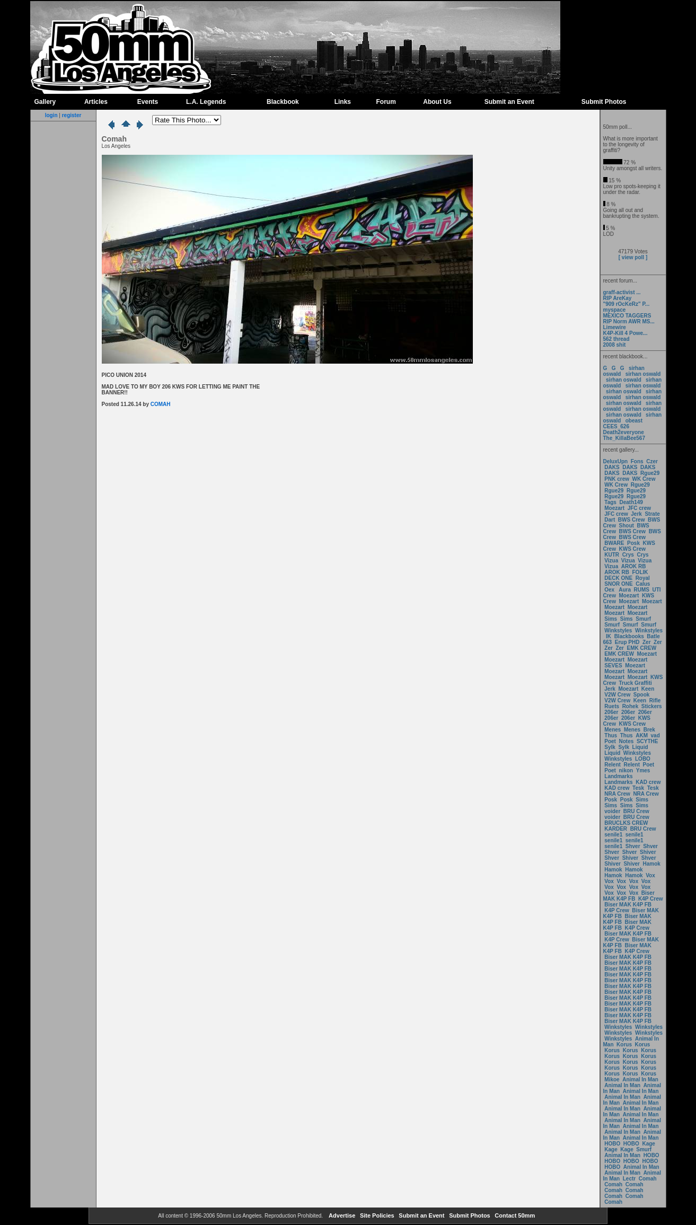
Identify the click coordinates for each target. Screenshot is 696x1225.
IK (607, 636)
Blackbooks (629, 636)
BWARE (614, 543)
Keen (647, 689)
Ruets (611, 706)
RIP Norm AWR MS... (629, 321)
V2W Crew (617, 695)
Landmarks (618, 776)
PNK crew (616, 479)
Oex (609, 590)
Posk (633, 543)
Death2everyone (623, 432)
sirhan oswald (643, 374)
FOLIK (640, 572)
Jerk (637, 514)
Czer (652, 461)
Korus (624, 1044)
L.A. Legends (206, 101)
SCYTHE (647, 741)
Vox (650, 875)
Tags (610, 502)
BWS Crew (631, 520)
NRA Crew (617, 794)
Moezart (614, 508)
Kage (648, 1144)
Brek (649, 730)
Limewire (614, 327)
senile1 (613, 835)
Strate (652, 514)
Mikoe (611, 1079)
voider (613, 811)
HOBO (612, 1144)
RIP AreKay (617, 298)
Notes (626, 741)
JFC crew (639, 508)
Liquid (640, 747)
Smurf (643, 619)
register (72, 115)
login (51, 115)
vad (655, 735)
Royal (643, 578)
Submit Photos (604, 101)
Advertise (341, 1215)
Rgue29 (649, 473)
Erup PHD (627, 642)
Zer (646, 642)
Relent (612, 765)
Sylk (609, 747)
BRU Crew (636, 811)
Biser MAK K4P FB (629, 896)
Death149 (630, 502)
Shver (632, 846)
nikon (626, 770)
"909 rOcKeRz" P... (626, 304)
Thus (610, 735)
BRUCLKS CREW (626, 823)
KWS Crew (632, 549)
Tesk (638, 788)
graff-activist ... (622, 292)
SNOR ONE (618, 584)
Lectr (629, 1179)
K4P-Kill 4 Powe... (625, 333)
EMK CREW (642, 648)
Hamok (651, 864)
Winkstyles (618, 630)
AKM (642, 735)
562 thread (616, 339)
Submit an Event (509, 101)
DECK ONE (619, 578)
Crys (628, 555)
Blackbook (283, 101)
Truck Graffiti (635, 683)
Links (342, 101)
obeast (633, 421)
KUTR (611, 555)
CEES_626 (616, 426)
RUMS (642, 590)
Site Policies (376, 1215)
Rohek (630, 706)
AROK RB (633, 566)
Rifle (655, 700)
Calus (643, 584)
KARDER (615, 829)
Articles (96, 101)
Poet (610, 741)
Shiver (648, 852)
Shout (626, 525)
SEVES (613, 665)
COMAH (161, 404)
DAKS (611, 467)
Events (147, 101)
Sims (610, 619)
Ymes (643, 770)
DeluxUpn (615, 461)
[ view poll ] (633, 257)
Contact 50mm (514, 1215)
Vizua (611, 560)
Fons (637, 461)
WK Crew (644, 479)
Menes (612, 730)
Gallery (45, 101)
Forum (386, 101)
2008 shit (614, 345)
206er (611, 712)
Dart (609, 520)
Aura (624, 590)
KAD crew (648, 782)
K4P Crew (650, 899)
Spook (641, 695)
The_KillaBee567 (624, 438)
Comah (648, 1179)
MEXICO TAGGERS (627, 316)
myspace (614, 310)
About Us (437, 101)
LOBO (642, 759)
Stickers (651, 706)
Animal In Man (640, 1079)
